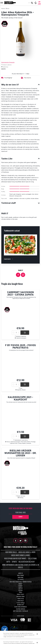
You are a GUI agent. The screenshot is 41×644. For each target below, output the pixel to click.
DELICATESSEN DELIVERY (27, 562)
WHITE (3, 69)
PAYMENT (20, 586)
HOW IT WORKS (20, 575)
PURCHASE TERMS (20, 596)
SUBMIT (20, 517)
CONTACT (20, 584)
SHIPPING (20, 588)
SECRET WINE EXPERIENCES (20, 607)
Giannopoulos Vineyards (7, 62)
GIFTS (8, 562)
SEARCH (32, 3)
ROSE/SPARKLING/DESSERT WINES (15, 558)
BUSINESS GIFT (20, 605)
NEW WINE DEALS (11, 552)
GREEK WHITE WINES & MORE (20, 555)
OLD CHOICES (20, 580)
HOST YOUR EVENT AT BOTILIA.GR (20, 611)
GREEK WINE (20, 577)
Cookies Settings (21, 603)
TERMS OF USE (20, 599)
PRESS (20, 592)
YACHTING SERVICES (20, 609)
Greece (4, 64)
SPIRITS (14, 562)
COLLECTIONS (32, 558)
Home (3, 8)
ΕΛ (29, 3)
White (7, 8)
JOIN (39, 2)
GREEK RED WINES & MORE (27, 552)
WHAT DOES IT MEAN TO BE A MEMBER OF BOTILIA (21, 582)
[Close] (37, 634)
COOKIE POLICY (20, 601)
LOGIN (39, 4)
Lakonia (9, 64)
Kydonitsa (5, 67)
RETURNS (20, 590)
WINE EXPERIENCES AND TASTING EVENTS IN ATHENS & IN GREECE (20, 566)
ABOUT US (20, 573)
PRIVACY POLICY (20, 594)
